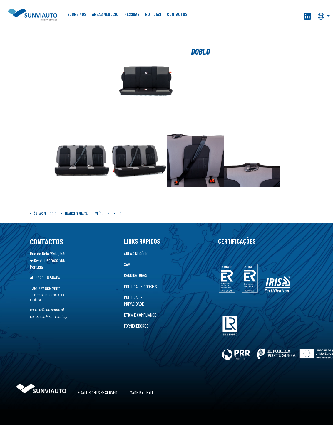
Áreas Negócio (105, 14)
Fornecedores (136, 325)
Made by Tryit (141, 392)
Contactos (177, 14)
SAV (127, 264)
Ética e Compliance (140, 315)
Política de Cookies (140, 286)
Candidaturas (135, 275)
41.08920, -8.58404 (45, 277)
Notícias (153, 14)
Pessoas (131, 14)
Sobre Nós (76, 14)
